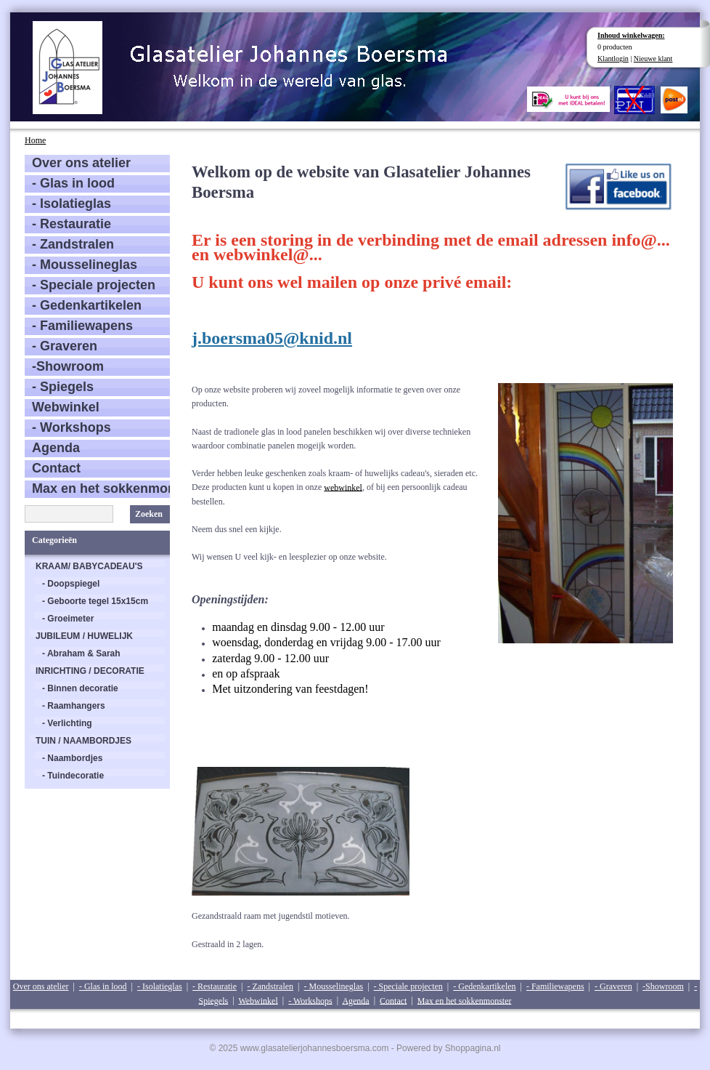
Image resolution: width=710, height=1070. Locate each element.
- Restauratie (71, 224)
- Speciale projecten (93, 285)
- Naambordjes (72, 758)
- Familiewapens (82, 325)
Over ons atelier (81, 163)
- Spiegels (63, 386)
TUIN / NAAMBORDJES (83, 741)
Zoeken (149, 514)
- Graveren (64, 346)
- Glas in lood (73, 183)
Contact (56, 468)
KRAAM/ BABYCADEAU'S (89, 566)
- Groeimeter (68, 619)
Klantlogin (613, 59)
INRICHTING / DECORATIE (90, 671)
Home (35, 140)
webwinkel (343, 487)
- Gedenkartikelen (87, 305)
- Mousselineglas (84, 264)
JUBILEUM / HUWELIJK (84, 636)
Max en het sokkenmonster (101, 488)
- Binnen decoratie (80, 688)
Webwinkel (65, 407)
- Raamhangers (73, 706)
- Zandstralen (73, 244)
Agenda (56, 448)
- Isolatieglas (71, 203)
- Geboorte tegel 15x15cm (95, 601)
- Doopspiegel (70, 584)
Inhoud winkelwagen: (631, 35)
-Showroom (68, 366)
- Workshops (71, 427)
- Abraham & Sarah (81, 653)
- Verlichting (67, 723)
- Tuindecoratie (73, 776)
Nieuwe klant (653, 59)
